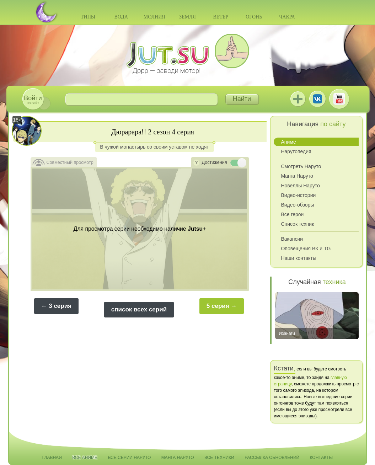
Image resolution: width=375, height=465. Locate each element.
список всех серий (139, 309)
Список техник (297, 224)
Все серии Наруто (129, 457)
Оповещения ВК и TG (306, 248)
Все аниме (84, 457)
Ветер (220, 17)
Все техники (219, 457)
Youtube (339, 99)
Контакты (321, 457)
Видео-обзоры (297, 205)
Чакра (287, 17)
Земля (187, 17)
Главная (52, 457)
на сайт (33, 100)
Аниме (288, 142)
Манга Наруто (297, 176)
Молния (154, 17)
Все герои (292, 214)
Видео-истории (298, 195)
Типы (88, 17)
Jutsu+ (297, 98)
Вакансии (292, 239)
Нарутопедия (296, 151)
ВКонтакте (317, 99)
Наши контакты (298, 258)
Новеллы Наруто (300, 185)
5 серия (218, 306)
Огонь (254, 17)
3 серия (60, 306)
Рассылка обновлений (272, 457)
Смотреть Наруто (301, 166)
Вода (121, 17)
